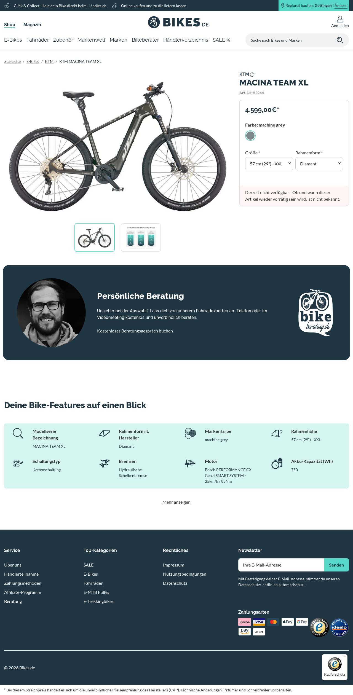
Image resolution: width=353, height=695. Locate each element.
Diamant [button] (308, 163)
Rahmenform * (309, 152)
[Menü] (344, 657)
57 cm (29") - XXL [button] (266, 163)
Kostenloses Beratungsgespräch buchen (135, 330)
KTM (49, 61)
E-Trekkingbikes (99, 601)
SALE (88, 564)
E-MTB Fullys (96, 592)
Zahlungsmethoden (22, 583)
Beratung (13, 601)
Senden (336, 564)
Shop (9, 24)
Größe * (252, 152)
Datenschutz (175, 583)
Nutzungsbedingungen (184, 573)
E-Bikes (32, 61)
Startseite (12, 61)
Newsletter (250, 550)
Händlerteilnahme (21, 573)
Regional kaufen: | (316, 5)
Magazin (32, 24)
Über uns (13, 564)
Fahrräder (93, 583)
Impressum (173, 564)
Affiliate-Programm (22, 592)
